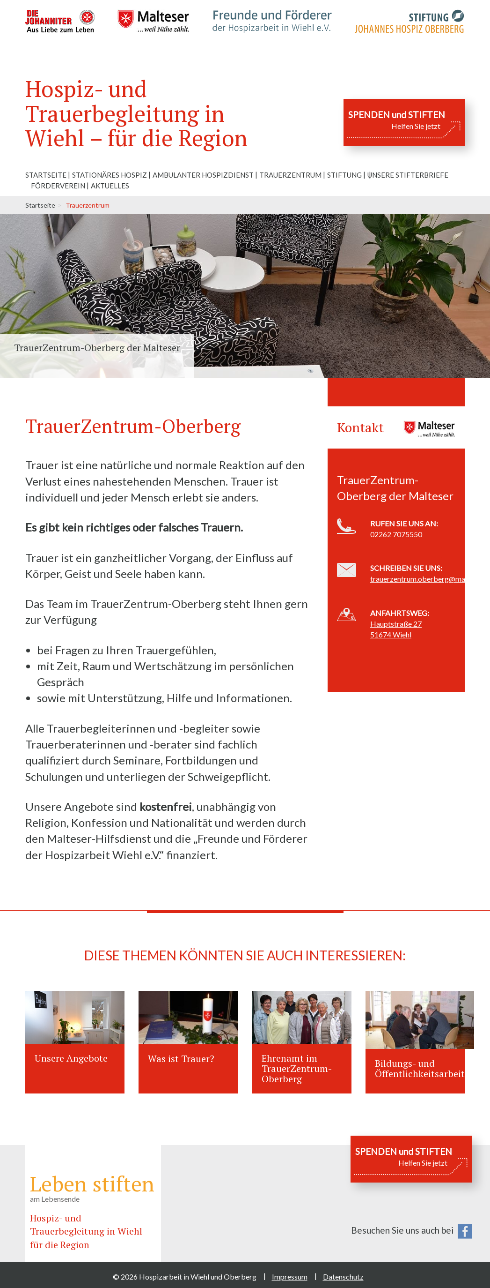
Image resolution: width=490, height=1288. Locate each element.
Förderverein (58, 185)
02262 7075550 (396, 534)
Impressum (289, 1276)
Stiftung (344, 175)
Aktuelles (110, 185)
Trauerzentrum (290, 175)
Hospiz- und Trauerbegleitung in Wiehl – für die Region (136, 113)
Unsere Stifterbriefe (407, 175)
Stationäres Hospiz (109, 175)
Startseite (45, 175)
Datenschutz (343, 1276)
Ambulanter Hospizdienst (203, 175)
